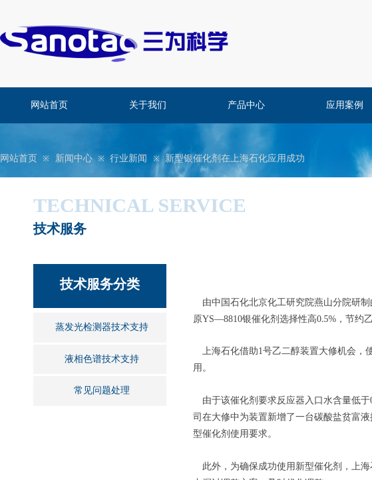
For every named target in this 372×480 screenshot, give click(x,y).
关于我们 (147, 105)
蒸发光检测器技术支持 (101, 327)
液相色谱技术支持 (102, 359)
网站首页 (49, 105)
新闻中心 (74, 158)
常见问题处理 (102, 390)
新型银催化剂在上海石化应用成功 (235, 158)
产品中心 (246, 105)
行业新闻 (128, 158)
